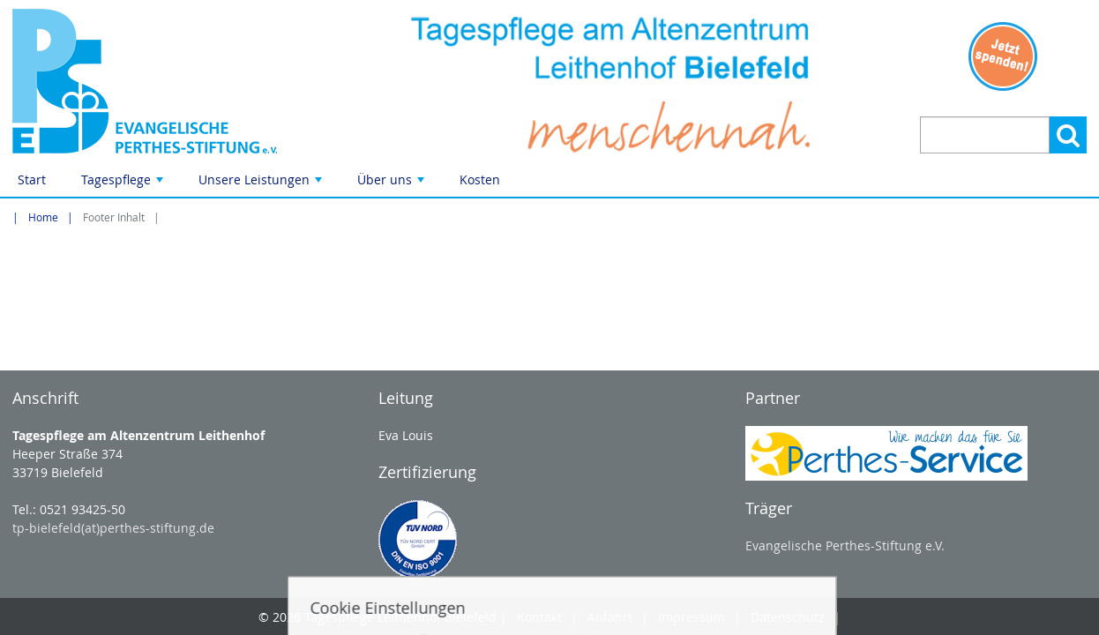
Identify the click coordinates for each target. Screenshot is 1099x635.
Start (32, 179)
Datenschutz (788, 617)
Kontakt (539, 617)
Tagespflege (124, 184)
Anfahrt (609, 617)
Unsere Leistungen (261, 184)
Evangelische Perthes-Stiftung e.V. (845, 545)
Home (43, 217)
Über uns (392, 184)
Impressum (691, 617)
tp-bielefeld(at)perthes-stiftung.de (113, 527)
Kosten (480, 179)
